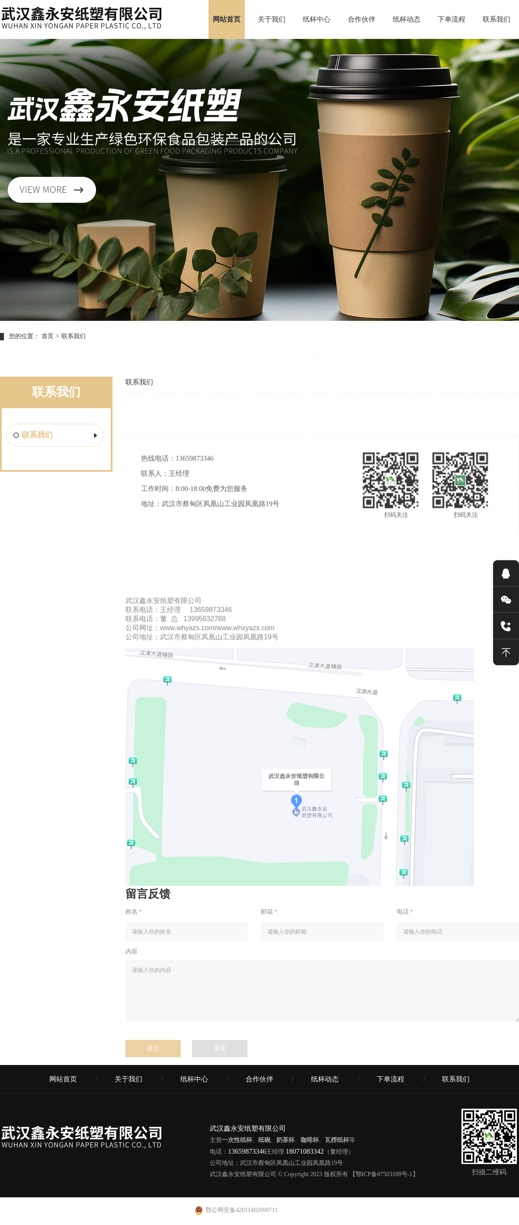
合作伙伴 (361, 19)
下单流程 (451, 19)
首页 (48, 336)
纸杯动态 (406, 19)
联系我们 (496, 19)
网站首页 (226, 19)
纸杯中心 (316, 19)
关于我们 (271, 19)
